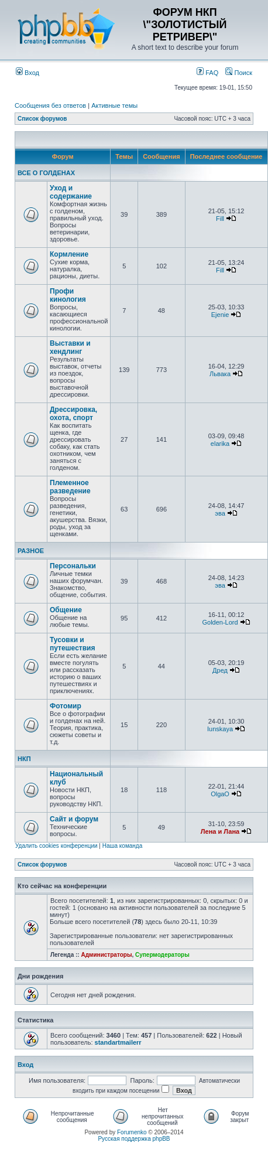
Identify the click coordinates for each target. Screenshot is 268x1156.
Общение (66, 610)
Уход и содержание (71, 192)
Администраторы (106, 955)
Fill (220, 218)
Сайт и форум (74, 819)
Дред (220, 670)
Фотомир (65, 706)
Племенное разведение (70, 487)
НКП (24, 758)
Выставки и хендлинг (70, 347)
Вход (27, 72)
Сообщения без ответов (50, 105)
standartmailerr (118, 1042)
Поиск (238, 72)
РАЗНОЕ (31, 550)
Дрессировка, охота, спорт (73, 413)
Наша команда (122, 846)
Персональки (73, 566)
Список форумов (42, 118)
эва (220, 513)
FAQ (207, 72)
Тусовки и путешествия (72, 644)
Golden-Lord (220, 622)
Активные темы (114, 105)
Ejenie (220, 314)
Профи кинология (68, 295)
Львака (220, 373)
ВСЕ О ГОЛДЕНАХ (46, 172)
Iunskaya (220, 728)
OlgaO (220, 793)
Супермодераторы (162, 955)
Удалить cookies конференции (56, 846)
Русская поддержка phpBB (134, 1138)
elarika (220, 443)
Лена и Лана (220, 831)
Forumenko (132, 1132)
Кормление (69, 254)
